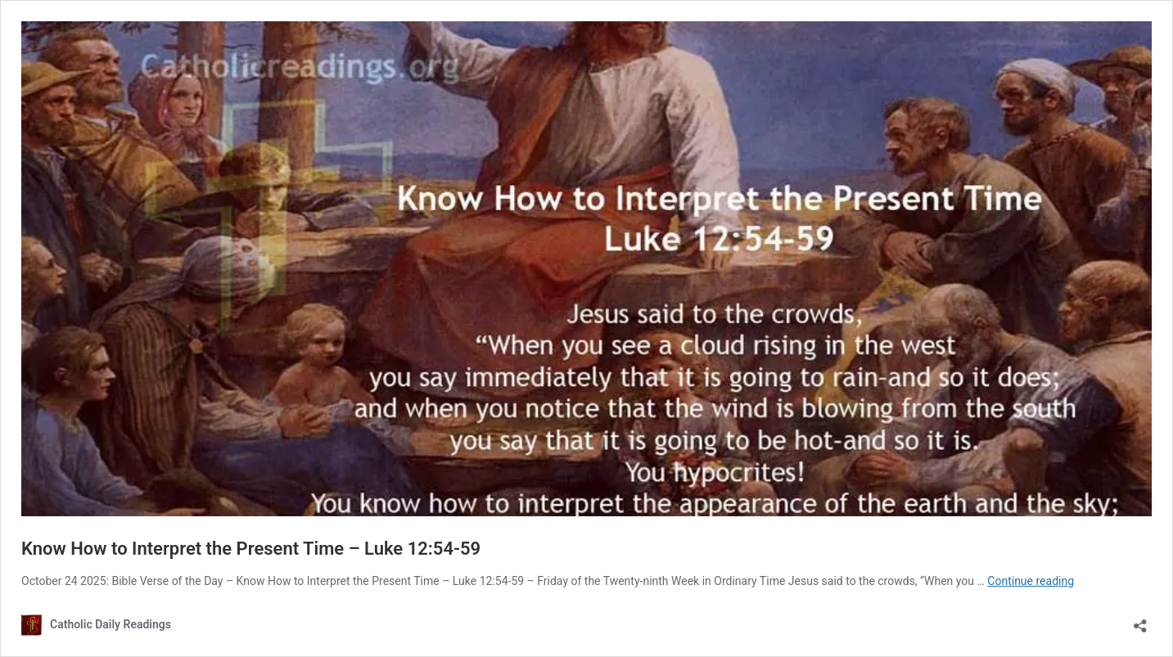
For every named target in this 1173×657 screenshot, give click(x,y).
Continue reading (1030, 580)
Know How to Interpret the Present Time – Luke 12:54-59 (250, 548)
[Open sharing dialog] (1140, 620)
